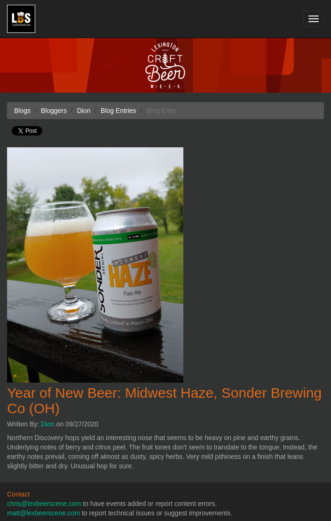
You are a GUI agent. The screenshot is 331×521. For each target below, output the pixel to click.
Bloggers (54, 110)
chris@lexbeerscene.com (44, 503)
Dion (48, 424)
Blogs (22, 110)
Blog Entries (118, 110)
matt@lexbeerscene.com (43, 513)
